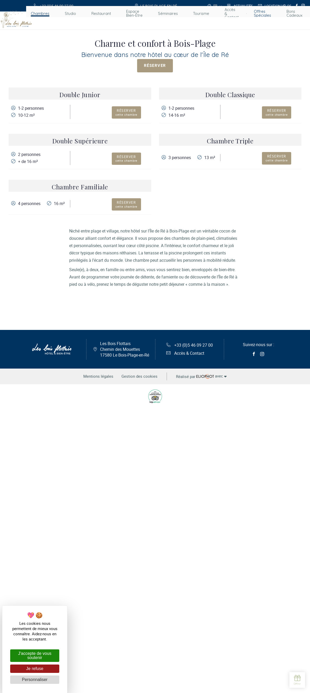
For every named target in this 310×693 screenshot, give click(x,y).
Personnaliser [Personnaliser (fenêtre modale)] (35, 679)
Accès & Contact (185, 639)
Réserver (155, 66)
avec (204, 662)
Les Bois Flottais (124, 635)
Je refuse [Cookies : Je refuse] (34, 668)
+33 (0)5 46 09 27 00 (189, 631)
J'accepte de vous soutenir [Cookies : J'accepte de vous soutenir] (34, 655)
